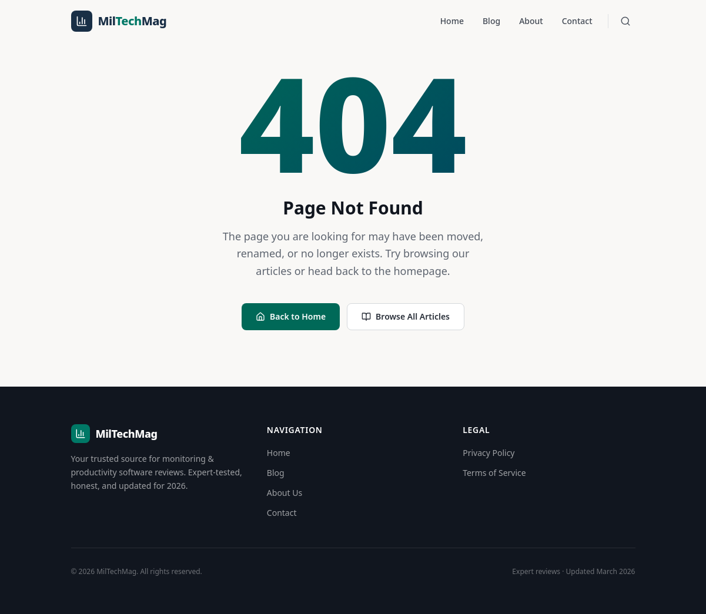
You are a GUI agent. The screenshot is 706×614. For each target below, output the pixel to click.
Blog (491, 20)
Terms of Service (494, 472)
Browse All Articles (406, 316)
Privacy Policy (488, 452)
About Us (284, 492)
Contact (577, 20)
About (531, 20)
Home (452, 20)
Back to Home (291, 316)
